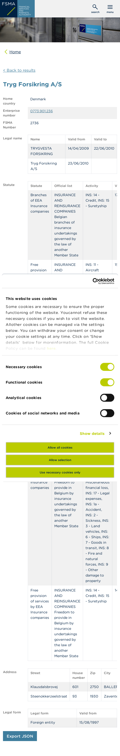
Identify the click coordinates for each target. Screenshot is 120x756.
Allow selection (60, 460)
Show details (92, 433)
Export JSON (20, 736)
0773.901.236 (41, 111)
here (51, 348)
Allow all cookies (60, 447)
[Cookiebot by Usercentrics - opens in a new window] (92, 281)
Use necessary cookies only (60, 472)
